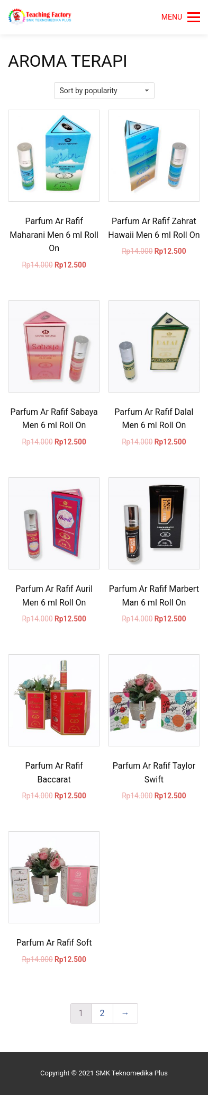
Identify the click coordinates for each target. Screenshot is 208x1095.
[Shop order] (104, 90)
